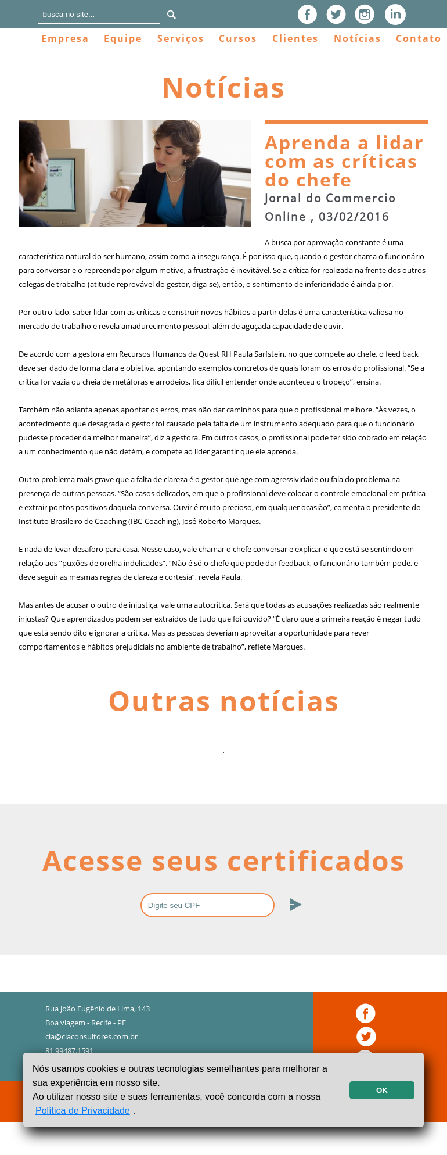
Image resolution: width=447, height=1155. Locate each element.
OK (382, 1090)
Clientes (295, 38)
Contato (419, 38)
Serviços (180, 38)
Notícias (357, 38)
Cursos (238, 38)
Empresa (65, 38)
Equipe (123, 38)
